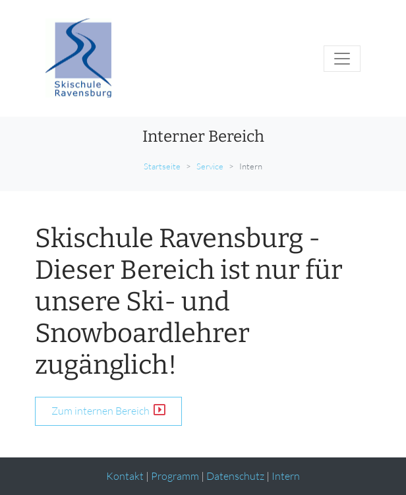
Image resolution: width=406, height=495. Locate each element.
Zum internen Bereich (108, 410)
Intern (286, 475)
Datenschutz (235, 475)
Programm (175, 475)
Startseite (162, 166)
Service (209, 166)
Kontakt (125, 475)
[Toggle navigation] (342, 58)
